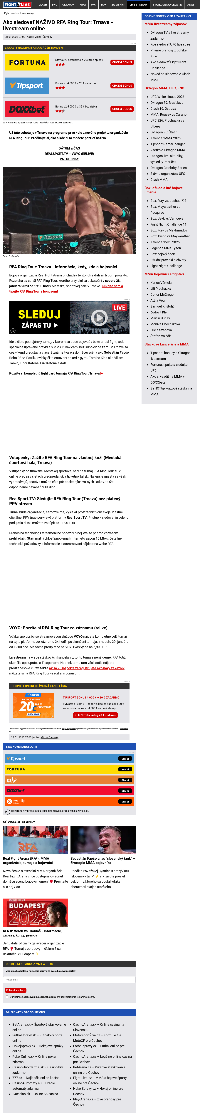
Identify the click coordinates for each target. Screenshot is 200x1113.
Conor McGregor (162, 368)
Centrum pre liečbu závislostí (169, 1088)
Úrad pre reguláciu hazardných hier (90, 1088)
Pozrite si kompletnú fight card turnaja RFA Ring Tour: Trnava (54, 373)
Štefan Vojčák (160, 410)
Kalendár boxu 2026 (165, 316)
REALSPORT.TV (56, 154)
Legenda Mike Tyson (165, 322)
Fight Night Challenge (166, 340)
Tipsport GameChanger (167, 218)
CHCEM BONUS (122, 62)
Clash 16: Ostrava (163, 182)
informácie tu (82, 1066)
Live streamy (139, 4)
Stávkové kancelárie (167, 4)
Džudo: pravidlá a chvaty (168, 334)
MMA (83, 4)
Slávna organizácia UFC (167, 248)
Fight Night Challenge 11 (168, 298)
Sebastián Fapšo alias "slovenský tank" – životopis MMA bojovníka (102, 786)
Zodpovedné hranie (132, 1088)
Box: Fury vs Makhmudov (168, 304)
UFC (93, 4)
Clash (43, 4)
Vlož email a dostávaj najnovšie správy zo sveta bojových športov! (41, 896)
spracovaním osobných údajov (39, 922)
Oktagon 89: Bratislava (166, 177)
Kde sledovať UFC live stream (172, 118)
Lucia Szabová (161, 404)
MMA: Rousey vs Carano (168, 188)
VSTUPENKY (69, 159)
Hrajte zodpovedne (69, 729)
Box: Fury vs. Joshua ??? (168, 275)
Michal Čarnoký (43, 36)
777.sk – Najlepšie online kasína (36, 1003)
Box (103, 4)
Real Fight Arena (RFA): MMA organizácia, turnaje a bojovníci (28, 786)
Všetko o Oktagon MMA (167, 224)
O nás (190, 4)
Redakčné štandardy (49, 1099)
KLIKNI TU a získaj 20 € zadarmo (95, 715)
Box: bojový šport (162, 328)
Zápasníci (118, 4)
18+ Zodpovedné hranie (173, 1099)
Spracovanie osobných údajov (129, 1099)
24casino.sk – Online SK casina (35, 1019)
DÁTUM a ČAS (69, 148)
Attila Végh (158, 374)
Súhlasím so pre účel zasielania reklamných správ (52, 922)
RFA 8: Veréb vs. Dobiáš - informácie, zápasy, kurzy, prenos (32, 859)
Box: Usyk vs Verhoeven (167, 292)
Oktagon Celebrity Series (168, 242)
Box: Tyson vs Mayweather (170, 310)
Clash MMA (159, 254)
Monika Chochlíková (165, 398)
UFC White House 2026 (167, 171)
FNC (54, 4)
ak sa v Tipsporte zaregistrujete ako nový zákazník (87, 668)
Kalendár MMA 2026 (165, 212)
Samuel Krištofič (162, 380)
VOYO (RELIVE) (83, 154)
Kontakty (22, 1099)
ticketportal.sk (77, 476)
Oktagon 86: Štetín (163, 206)
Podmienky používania (85, 1099)
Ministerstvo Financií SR (46, 1088)
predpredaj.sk (53, 476)
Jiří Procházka (160, 363)
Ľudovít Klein (159, 386)
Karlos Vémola (161, 357)
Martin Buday (160, 392)
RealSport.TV (77, 517)
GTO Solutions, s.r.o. (18, 1104)
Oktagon (68, 4)
